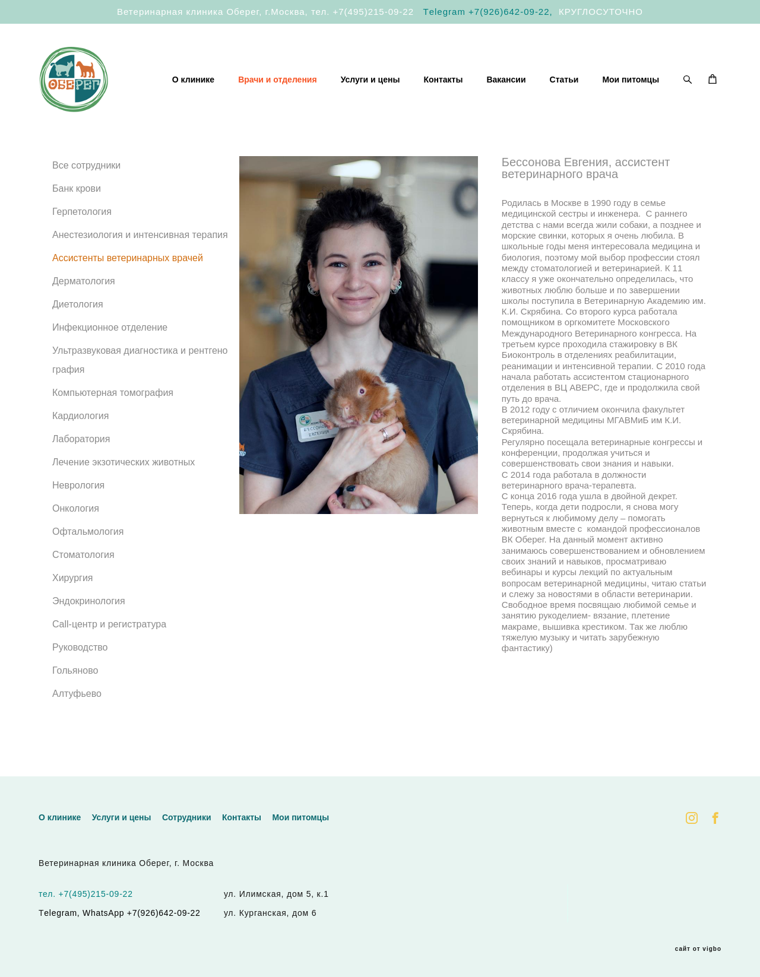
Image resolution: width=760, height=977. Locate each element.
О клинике (274, 81)
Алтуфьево (77, 713)
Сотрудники (186, 818)
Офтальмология (88, 550)
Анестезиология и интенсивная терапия (140, 254)
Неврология (78, 504)
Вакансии (586, 81)
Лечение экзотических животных (123, 481)
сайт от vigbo (698, 949)
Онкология (75, 527)
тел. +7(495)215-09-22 (362, 12)
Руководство (80, 666)
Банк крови (76, 207)
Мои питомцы (630, 96)
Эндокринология (88, 620)
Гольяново (75, 689)
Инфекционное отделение (109, 346)
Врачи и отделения (358, 81)
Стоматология (83, 574)
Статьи (644, 81)
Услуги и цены (450, 81)
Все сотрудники (86, 184)
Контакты (523, 81)
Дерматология (83, 300)
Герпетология (82, 231)
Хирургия (72, 597)
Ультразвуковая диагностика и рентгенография (140, 379)
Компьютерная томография (112, 412)
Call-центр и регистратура (109, 643)
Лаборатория (81, 458)
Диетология (77, 323)
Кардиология (80, 435)
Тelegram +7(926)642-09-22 (486, 12)
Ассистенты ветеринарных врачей (127, 277)
